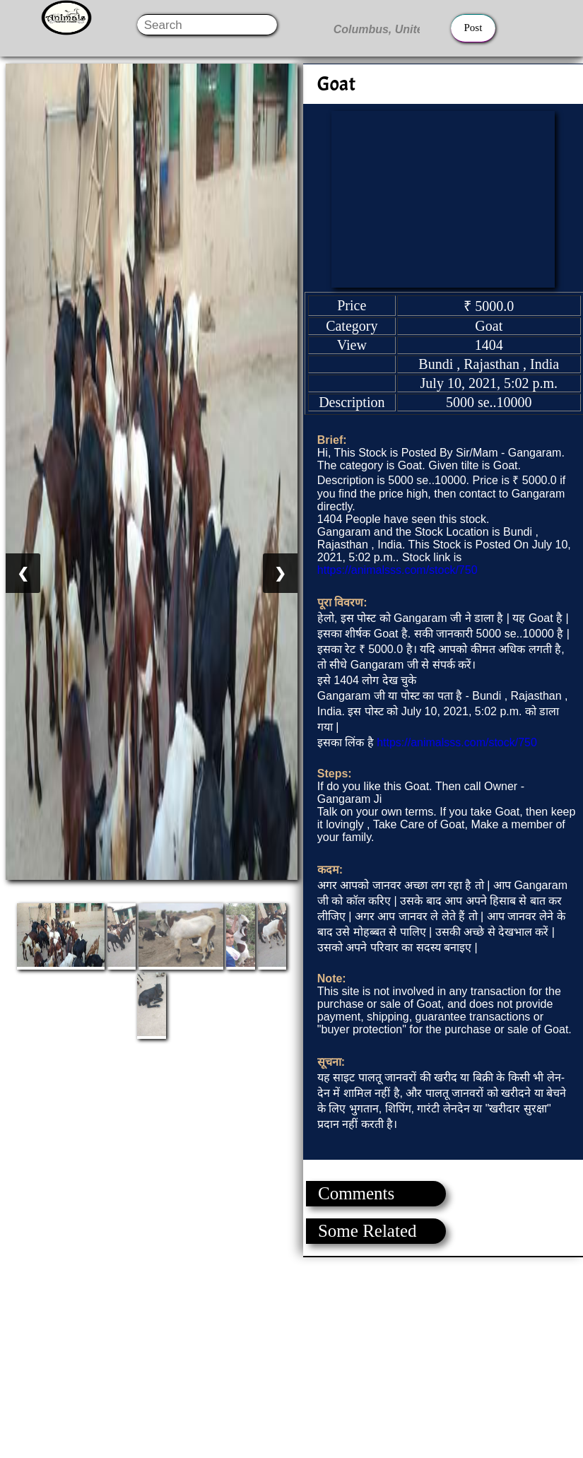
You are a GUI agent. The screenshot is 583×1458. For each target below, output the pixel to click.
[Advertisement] (291, 1356)
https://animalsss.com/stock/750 (397, 570)
